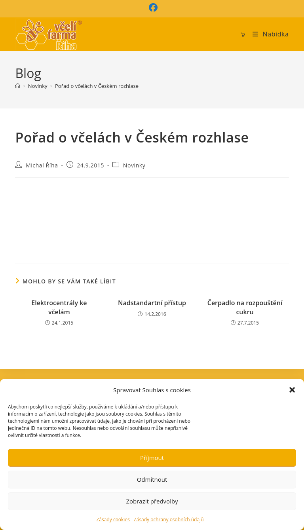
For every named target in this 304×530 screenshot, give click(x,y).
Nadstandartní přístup (152, 302)
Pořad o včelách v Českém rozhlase (97, 85)
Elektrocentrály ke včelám (59, 307)
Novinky (134, 165)
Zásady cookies (112, 519)
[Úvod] (17, 85)
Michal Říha (42, 165)
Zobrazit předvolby (152, 501)
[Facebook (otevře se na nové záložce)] (152, 7)
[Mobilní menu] (268, 34)
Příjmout (152, 458)
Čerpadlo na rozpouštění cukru (245, 307)
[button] (292, 390)
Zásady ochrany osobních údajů (169, 519)
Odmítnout (152, 479)
